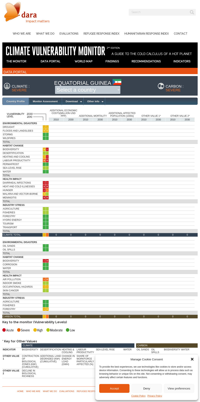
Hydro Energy (12, 220)
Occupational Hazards (18, 286)
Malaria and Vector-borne (20, 194)
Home (20, 391)
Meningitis (9, 197)
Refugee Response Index (101, 33)
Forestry (9, 216)
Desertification (13, 153)
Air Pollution (12, 279)
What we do (45, 33)
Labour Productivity (16, 160)
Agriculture (11, 208)
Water (7, 171)
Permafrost (11, 164)
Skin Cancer (11, 290)
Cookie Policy (138, 396)
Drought (9, 127)
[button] (192, 359)
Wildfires (9, 138)
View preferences (179, 388)
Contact (181, 33)
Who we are (22, 33)
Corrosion (10, 264)
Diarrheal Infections (17, 182)
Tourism (8, 223)
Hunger (8, 190)
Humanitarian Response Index (146, 33)
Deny (146, 388)
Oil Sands (9, 246)
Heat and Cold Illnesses (19, 186)
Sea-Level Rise (12, 168)
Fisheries (9, 212)
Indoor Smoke (12, 283)
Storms (8, 134)
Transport (10, 227)
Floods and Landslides (18, 130)
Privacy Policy (154, 396)
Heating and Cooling (16, 156)
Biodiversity (11, 149)
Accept (114, 388)
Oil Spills (9, 249)
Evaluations (69, 33)
